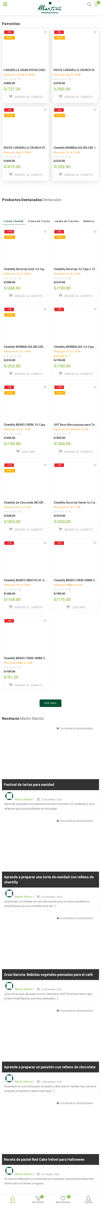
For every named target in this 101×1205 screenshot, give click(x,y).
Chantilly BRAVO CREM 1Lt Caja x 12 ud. (30, 424)
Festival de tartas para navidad (29, 786)
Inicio (12, 1200)
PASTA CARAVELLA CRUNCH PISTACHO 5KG (33, 147)
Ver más (50, 705)
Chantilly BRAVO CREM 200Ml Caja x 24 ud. (32, 658)
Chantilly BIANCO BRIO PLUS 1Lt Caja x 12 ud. (34, 580)
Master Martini (24, 801)
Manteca (88, 216)
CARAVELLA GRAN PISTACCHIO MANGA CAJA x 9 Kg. (39, 70)
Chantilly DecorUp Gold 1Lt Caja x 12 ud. (30, 269)
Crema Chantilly (13, 215)
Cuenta (88, 1200)
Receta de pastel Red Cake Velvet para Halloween (44, 1161)
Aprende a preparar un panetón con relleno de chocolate (49, 1069)
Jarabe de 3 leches (66, 215)
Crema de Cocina (39, 215)
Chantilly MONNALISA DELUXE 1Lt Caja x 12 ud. (35, 347)
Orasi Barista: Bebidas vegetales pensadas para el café (48, 976)
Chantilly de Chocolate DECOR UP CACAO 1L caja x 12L (40, 502)
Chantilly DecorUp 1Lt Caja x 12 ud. (77, 269)
